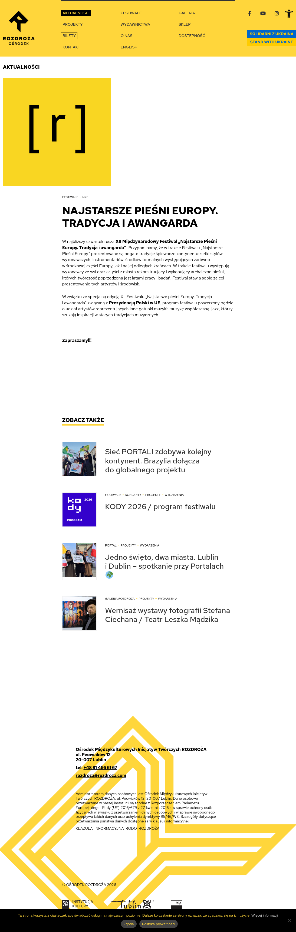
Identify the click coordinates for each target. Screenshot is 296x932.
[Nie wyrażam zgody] (289, 920)
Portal (111, 545)
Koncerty (133, 495)
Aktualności (76, 13)
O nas (127, 35)
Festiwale (131, 13)
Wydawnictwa (135, 24)
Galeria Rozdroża (119, 599)
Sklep (184, 24)
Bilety (69, 35)
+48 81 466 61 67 (100, 767)
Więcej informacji (264, 915)
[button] (289, 14)
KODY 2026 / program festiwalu (160, 506)
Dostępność (192, 35)
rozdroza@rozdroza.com (101, 775)
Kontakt (71, 47)
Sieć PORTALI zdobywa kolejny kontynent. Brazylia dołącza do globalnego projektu (158, 460)
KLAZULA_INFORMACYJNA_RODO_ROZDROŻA (117, 828)
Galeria (187, 13)
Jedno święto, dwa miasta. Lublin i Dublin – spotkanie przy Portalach (164, 565)
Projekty (73, 24)
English (129, 47)
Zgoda (129, 924)
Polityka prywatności (158, 924)
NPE (85, 197)
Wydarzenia (174, 495)
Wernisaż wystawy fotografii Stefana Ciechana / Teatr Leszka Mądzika (167, 615)
